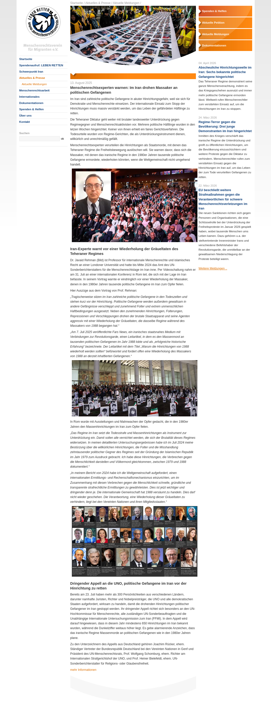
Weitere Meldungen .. (213, 268)
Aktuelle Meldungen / (127, 3)
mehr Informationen (83, 670)
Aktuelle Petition (213, 22)
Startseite (25, 59)
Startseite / (77, 3)
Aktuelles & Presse (32, 77)
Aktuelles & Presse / (98, 3)
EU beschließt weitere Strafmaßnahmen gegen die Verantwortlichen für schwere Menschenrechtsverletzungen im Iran (223, 199)
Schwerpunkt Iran (31, 71)
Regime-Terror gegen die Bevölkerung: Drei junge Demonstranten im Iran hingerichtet (225, 126)
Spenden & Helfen (31, 109)
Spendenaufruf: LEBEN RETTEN (41, 65)
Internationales (29, 96)
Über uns (25, 115)
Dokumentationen (31, 102)
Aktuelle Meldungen (34, 84)
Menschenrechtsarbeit (34, 90)
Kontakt (24, 121)
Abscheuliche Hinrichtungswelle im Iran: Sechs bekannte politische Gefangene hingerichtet (225, 72)
